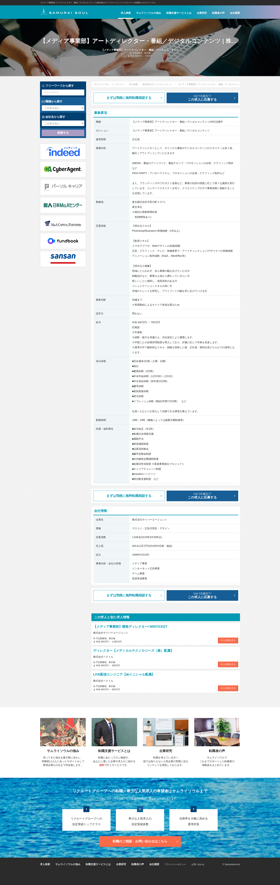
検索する (63, 132)
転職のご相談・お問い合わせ (146, 841)
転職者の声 (218, 12)
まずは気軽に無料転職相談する (134, 98)
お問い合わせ (197, 864)
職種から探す (52, 101)
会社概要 (235, 12)
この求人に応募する (205, 97)
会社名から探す (53, 117)
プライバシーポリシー (175, 864)
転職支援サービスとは (178, 12)
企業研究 (202, 12)
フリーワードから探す (58, 85)
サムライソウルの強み (148, 12)
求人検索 (126, 12)
